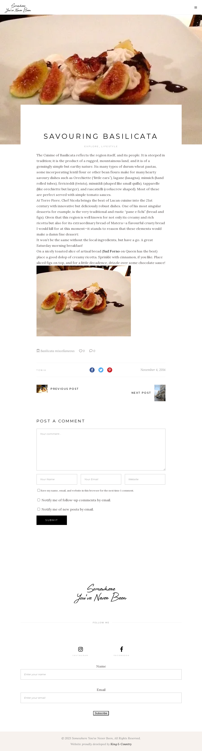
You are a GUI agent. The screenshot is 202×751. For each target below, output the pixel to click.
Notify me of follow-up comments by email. (76, 500)
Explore (91, 146)
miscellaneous (64, 351)
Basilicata (47, 351)
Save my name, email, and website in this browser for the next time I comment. (87, 490)
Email (101, 690)
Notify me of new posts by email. (68, 509)
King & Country (121, 744)
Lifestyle (109, 146)
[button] (100, 302)
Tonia (41, 370)
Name (101, 666)
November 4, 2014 (153, 370)
